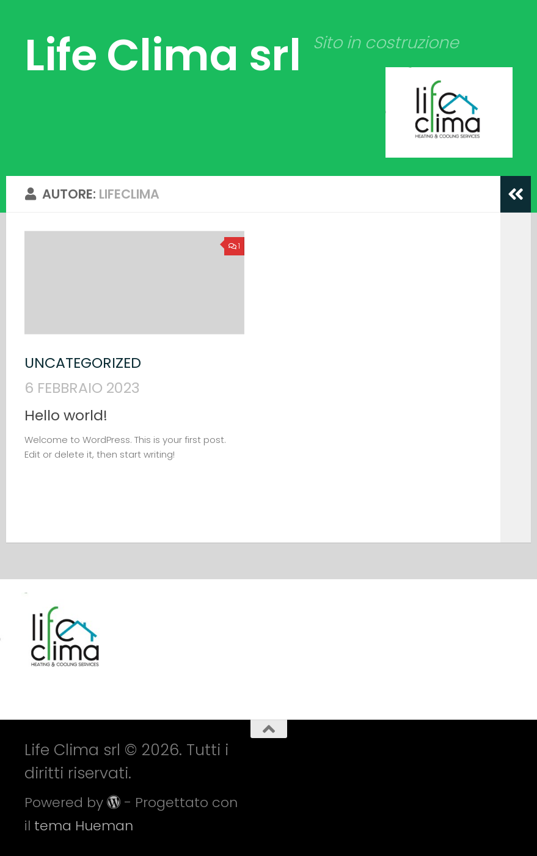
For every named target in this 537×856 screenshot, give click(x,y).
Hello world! (66, 415)
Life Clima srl (162, 55)
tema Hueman (83, 825)
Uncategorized (82, 363)
